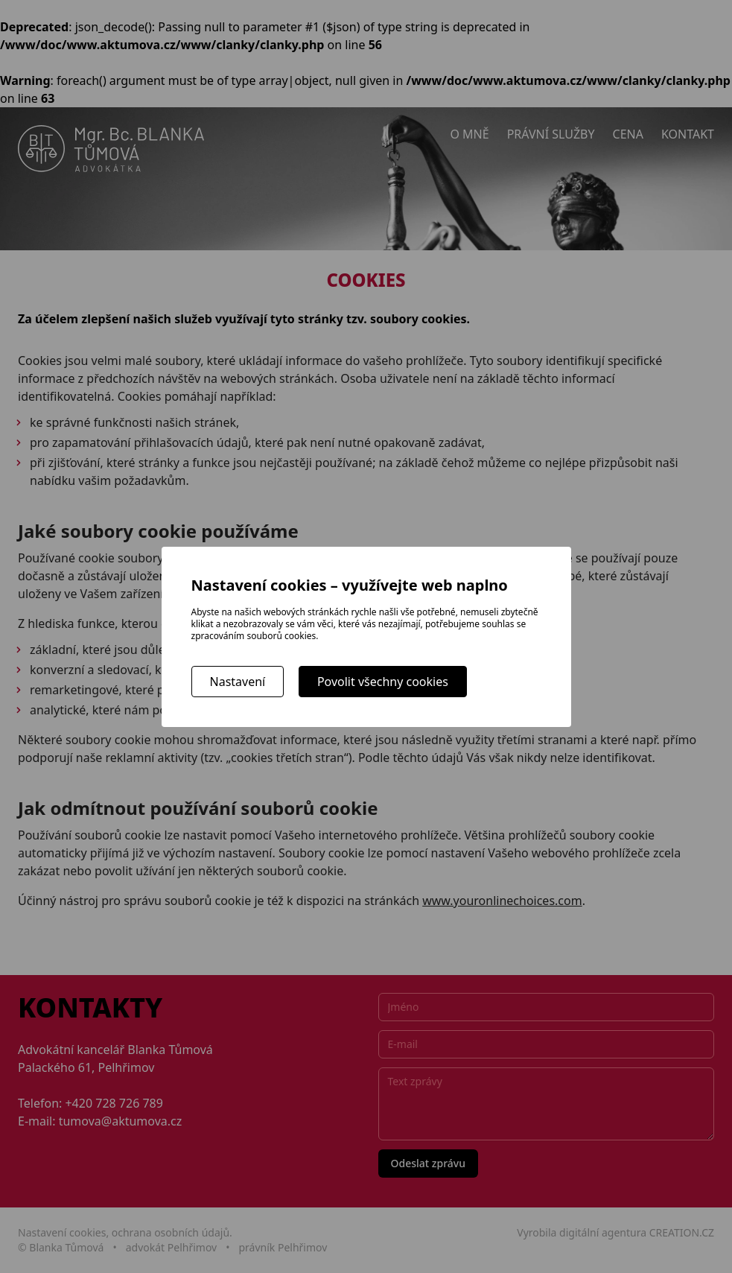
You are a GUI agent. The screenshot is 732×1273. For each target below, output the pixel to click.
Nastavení (238, 681)
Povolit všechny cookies (382, 681)
